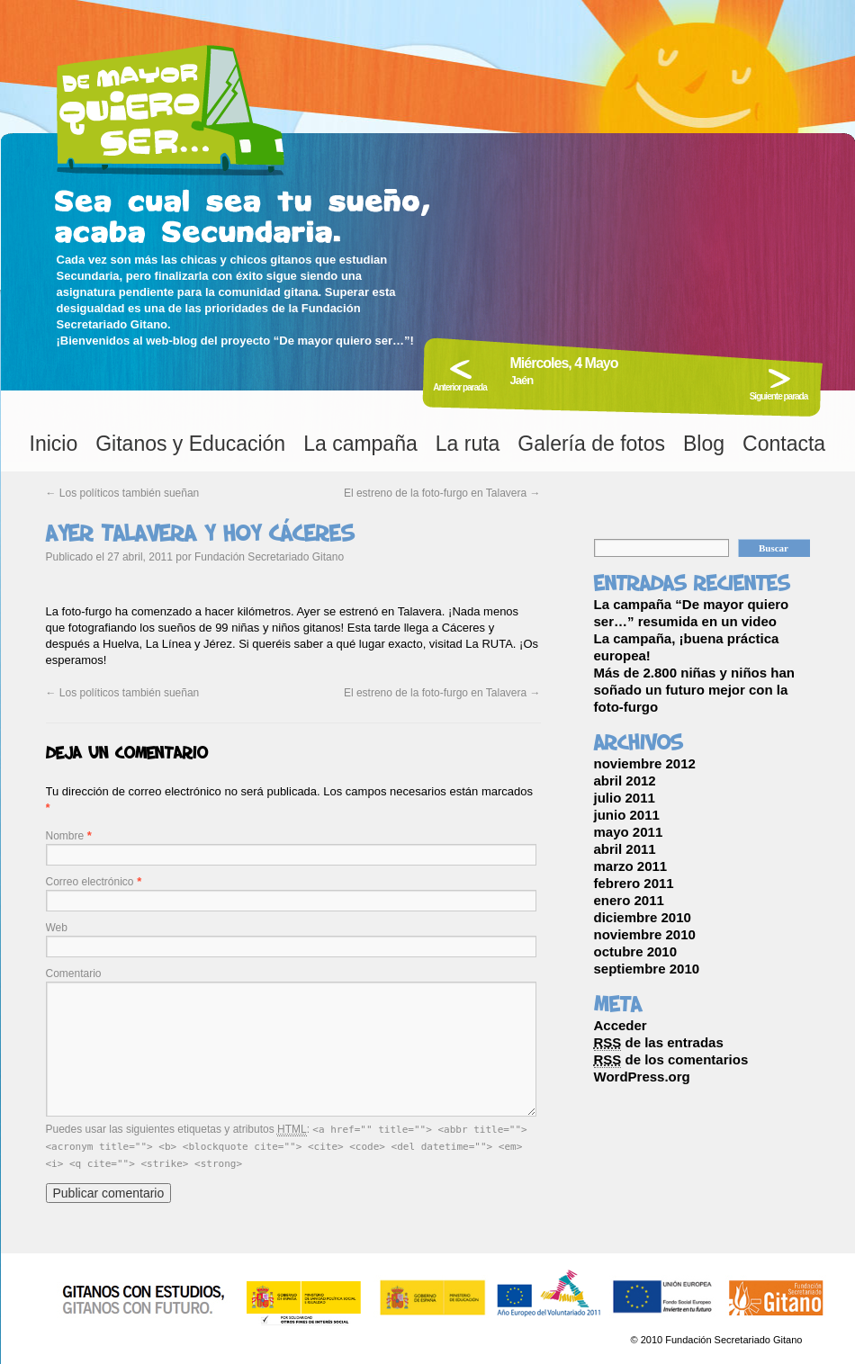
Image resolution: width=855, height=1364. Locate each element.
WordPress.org (642, 1076)
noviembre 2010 (645, 934)
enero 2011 (629, 900)
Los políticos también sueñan (123, 493)
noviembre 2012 (645, 763)
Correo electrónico (90, 881)
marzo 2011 (631, 866)
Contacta (783, 443)
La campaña (360, 443)
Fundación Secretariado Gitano (269, 557)
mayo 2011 (628, 831)
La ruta (468, 443)
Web (57, 927)
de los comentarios (671, 1060)
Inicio (54, 443)
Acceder (620, 1025)
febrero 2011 (634, 883)
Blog (703, 443)
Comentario (74, 973)
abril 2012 (625, 780)
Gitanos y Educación (190, 443)
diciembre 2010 (642, 917)
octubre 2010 (636, 951)
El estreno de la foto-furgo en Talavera (442, 493)
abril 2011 (625, 849)
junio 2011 (627, 814)
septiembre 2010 (647, 968)
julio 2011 (624, 797)
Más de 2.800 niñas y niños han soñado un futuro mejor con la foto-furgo (694, 689)
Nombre (65, 836)
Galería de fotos (591, 443)
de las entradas (659, 1043)
